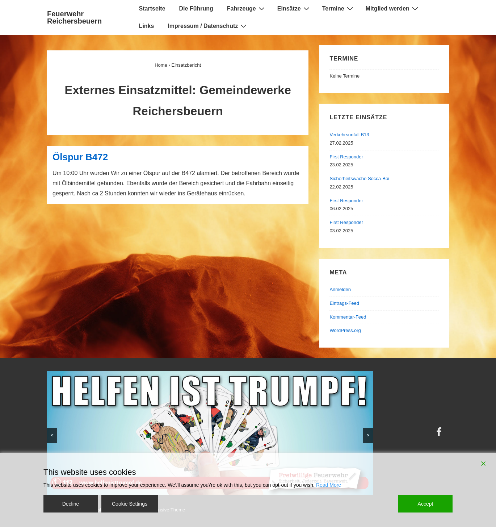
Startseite (152, 8)
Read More (328, 485)
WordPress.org (345, 330)
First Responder (346, 156)
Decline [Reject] (70, 504)
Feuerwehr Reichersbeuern (74, 17)
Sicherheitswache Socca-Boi (359, 178)
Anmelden (340, 289)
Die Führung (196, 8)
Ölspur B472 (80, 157)
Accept (425, 504)
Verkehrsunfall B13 (349, 134)
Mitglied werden (393, 8)
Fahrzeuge (246, 8)
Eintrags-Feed (344, 303)
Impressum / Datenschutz (208, 26)
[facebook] (440, 434)
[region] (210, 433)
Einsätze (294, 8)
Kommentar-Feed (347, 317)
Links (146, 26)
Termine (338, 8)
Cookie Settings (129, 504)
